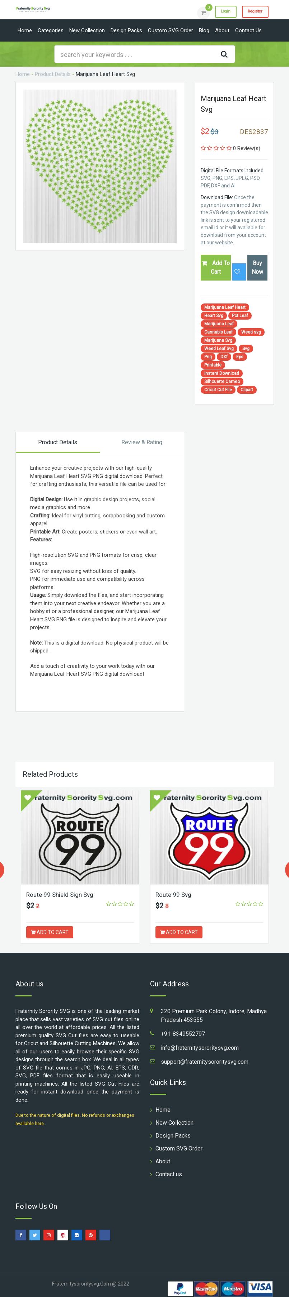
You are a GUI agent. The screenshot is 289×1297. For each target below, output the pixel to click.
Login (217, 12)
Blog (204, 30)
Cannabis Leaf (218, 332)
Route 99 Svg (174, 894)
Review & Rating (141, 442)
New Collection (87, 30)
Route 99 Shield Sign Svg (61, 894)
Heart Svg (213, 315)
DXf (224, 356)
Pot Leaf (240, 315)
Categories (51, 30)
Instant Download (221, 373)
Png (208, 356)
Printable (213, 365)
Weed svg (251, 332)
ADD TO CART (50, 932)
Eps (239, 356)
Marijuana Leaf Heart (225, 307)
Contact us (248, 30)
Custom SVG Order (170, 30)
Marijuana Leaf (219, 323)
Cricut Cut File (218, 389)
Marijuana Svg (218, 340)
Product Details (53, 74)
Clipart (247, 389)
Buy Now (257, 267)
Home (25, 30)
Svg (246, 348)
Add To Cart (216, 267)
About (222, 30)
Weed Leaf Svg (219, 348)
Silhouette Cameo (222, 381)
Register (252, 12)
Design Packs (126, 30)
